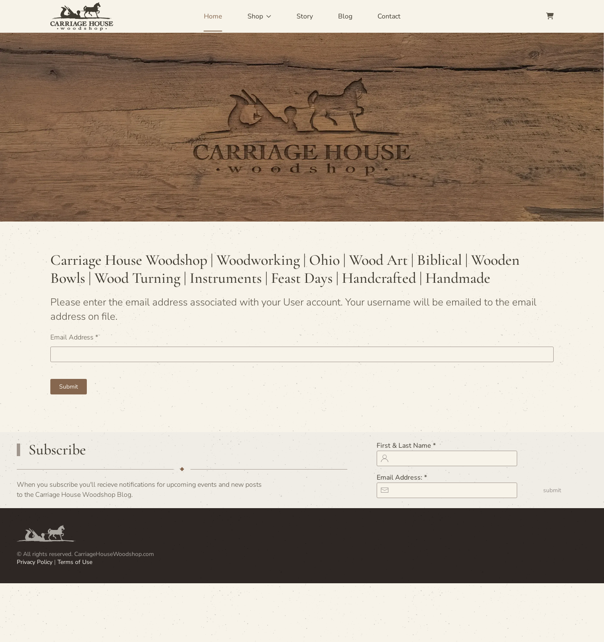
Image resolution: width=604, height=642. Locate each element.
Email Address (74, 337)
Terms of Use (74, 562)
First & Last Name (406, 445)
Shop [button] (259, 16)
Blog (345, 16)
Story (305, 16)
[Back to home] (81, 16)
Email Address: (402, 477)
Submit (68, 387)
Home (213, 16)
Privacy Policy (35, 562)
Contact (389, 16)
